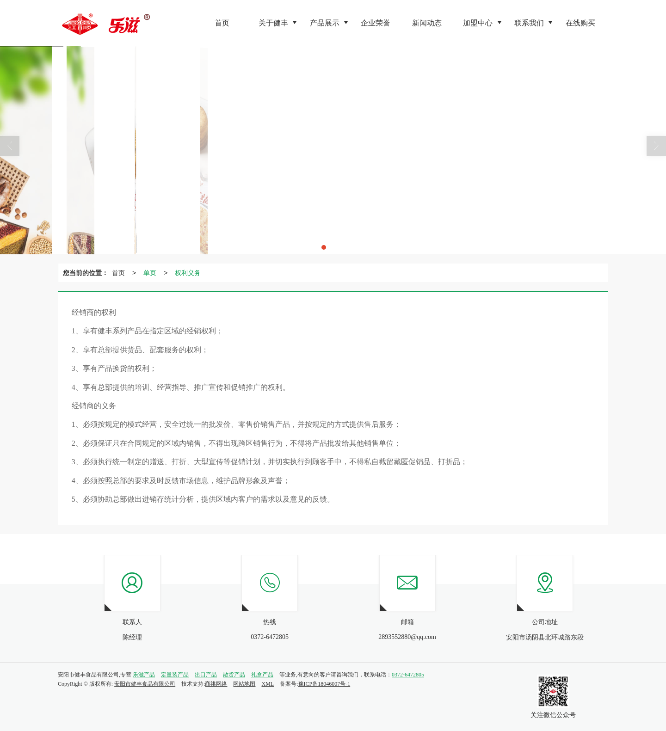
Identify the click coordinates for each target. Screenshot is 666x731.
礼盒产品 (262, 674)
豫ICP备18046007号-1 (324, 684)
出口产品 (206, 674)
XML (267, 684)
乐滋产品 (144, 674)
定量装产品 (175, 674)
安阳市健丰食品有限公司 (144, 684)
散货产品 (234, 674)
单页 (149, 272)
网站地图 (244, 684)
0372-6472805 (408, 674)
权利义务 (188, 272)
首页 (118, 272)
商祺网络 (216, 684)
